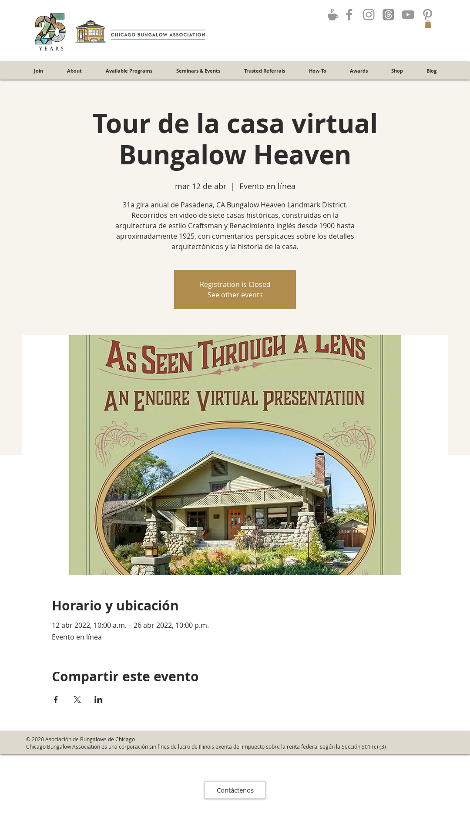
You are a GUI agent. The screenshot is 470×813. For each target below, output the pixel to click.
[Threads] (388, 14)
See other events (235, 295)
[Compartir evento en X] (77, 699)
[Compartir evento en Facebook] (56, 699)
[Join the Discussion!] (333, 14)
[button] (428, 24)
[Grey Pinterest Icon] (427, 14)
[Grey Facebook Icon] (349, 14)
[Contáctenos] (235, 790)
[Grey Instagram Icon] (368, 14)
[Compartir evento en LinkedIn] (98, 699)
